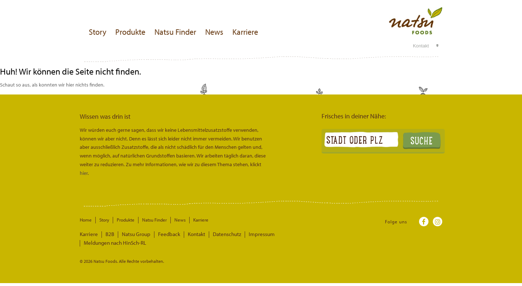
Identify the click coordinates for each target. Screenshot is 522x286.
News (214, 32)
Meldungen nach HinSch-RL (287, 234)
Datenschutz (211, 234)
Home (86, 220)
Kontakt (421, 46)
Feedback (159, 234)
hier (84, 173)
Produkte (130, 32)
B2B (106, 234)
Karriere (245, 32)
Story (97, 32)
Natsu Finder (175, 32)
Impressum (242, 234)
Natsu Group (130, 234)
